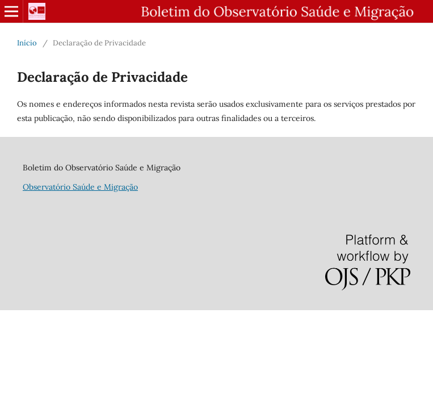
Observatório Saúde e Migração (80, 187)
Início (27, 43)
